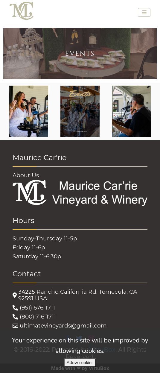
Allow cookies (79, 363)
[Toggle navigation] (144, 12)
